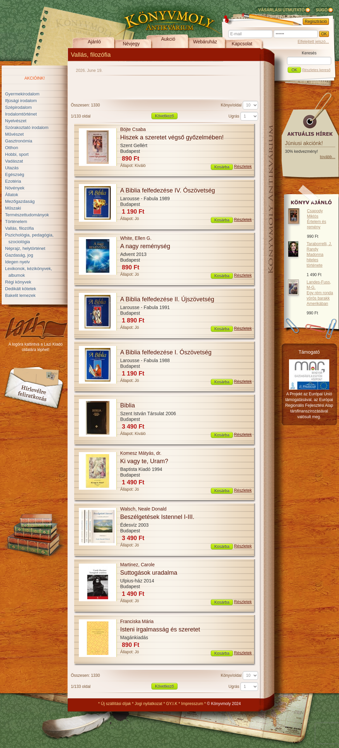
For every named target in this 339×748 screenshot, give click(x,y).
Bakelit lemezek (20, 295)
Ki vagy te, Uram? (144, 461)
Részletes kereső (316, 70)
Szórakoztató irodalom (26, 127)
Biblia (127, 405)
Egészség (14, 174)
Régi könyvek (18, 281)
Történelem (16, 221)
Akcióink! (35, 78)
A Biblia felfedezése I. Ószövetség (165, 352)
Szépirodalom (18, 107)
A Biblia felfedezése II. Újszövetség (167, 299)
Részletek (243, 166)
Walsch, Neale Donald (143, 509)
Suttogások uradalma (148, 572)
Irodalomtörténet (21, 114)
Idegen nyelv (17, 261)
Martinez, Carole (137, 564)
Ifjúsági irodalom (21, 100)
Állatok (11, 194)
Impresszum (192, 703)
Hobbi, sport (17, 154)
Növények (15, 187)
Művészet (14, 134)
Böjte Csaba (133, 129)
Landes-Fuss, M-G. (319, 293)
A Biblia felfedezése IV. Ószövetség (167, 190)
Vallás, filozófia (19, 228)
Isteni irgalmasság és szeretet (160, 629)
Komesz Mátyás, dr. (140, 453)
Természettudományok (27, 214)
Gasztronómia (18, 140)
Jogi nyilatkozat (148, 703)
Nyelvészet (16, 120)
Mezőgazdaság (20, 201)
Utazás (11, 167)
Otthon (11, 147)
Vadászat (14, 161)
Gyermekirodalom (22, 93)
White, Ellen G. (135, 238)
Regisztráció (316, 21)
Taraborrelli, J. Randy (319, 254)
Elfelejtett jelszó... (313, 41)
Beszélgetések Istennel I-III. (157, 517)
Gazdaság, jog (19, 255)
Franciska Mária (137, 621)
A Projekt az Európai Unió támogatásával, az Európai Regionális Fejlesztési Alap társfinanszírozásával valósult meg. (309, 405)
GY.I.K (172, 703)
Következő (164, 116)
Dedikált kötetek (20, 288)
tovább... (327, 157)
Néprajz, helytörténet (25, 248)
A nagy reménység (145, 246)
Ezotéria (13, 181)
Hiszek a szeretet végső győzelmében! (172, 137)
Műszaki (13, 208)
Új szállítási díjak (116, 703)
